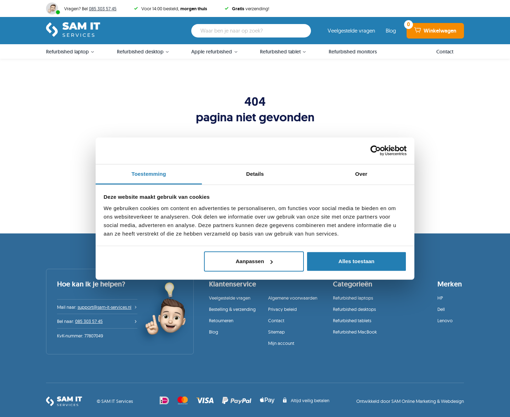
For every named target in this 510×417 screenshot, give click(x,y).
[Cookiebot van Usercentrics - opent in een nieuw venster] (376, 150)
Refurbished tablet (280, 51)
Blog (391, 30)
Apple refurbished (211, 51)
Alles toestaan (357, 261)
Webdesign (452, 401)
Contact (444, 51)
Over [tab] (361, 173)
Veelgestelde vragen (351, 30)
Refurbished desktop (140, 51)
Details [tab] (255, 173)
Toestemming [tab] (148, 173)
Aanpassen (254, 261)
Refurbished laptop (67, 51)
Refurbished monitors (353, 51)
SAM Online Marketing (413, 401)
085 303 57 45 (103, 8)
